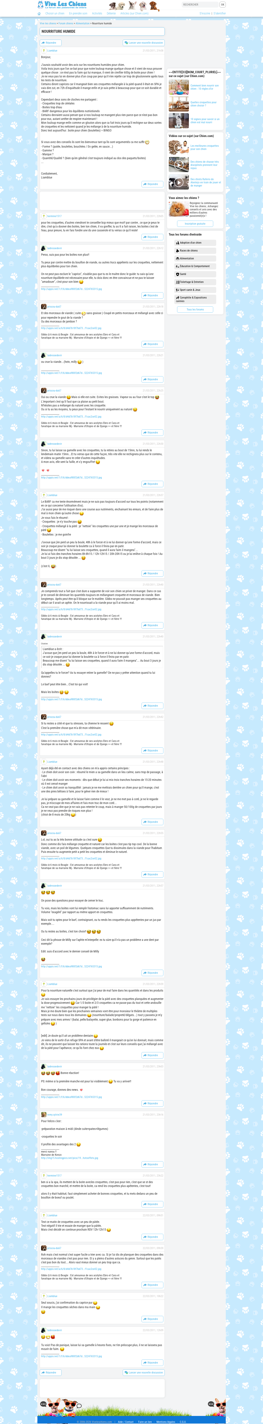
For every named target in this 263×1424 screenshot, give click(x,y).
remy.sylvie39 (54, 1114)
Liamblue (52, 50)
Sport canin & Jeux (188, 290)
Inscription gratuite (195, 223)
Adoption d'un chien (188, 243)
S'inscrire (205, 13)
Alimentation (185, 258)
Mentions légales (165, 1421)
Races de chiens (187, 250)
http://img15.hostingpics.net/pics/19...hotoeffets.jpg (69, 1158)
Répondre (49, 42)
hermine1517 (54, 216)
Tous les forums (195, 309)
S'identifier (220, 13)
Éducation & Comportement (193, 266)
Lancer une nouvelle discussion (144, 42)
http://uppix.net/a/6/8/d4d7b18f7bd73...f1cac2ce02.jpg (71, 328)
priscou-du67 (54, 306)
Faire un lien (145, 1421)
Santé (181, 274)
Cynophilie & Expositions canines (191, 299)
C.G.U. (183, 1421)
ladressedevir (54, 248)
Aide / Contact (126, 1421)
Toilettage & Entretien (190, 282)
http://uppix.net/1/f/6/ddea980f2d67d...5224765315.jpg (71, 289)
